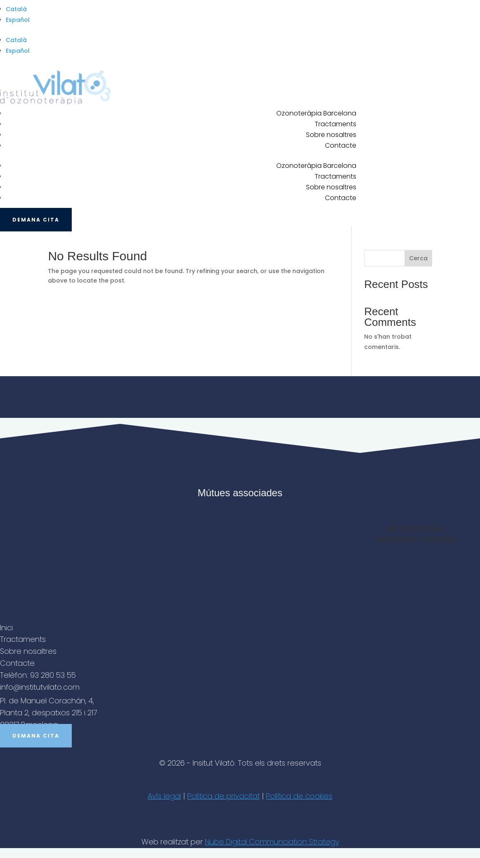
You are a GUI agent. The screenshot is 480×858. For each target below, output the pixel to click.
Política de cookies (299, 796)
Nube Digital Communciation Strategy (272, 842)
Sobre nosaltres (331, 134)
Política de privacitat (223, 796)
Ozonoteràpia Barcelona (316, 113)
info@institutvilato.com (40, 687)
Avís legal (164, 796)
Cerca (418, 258)
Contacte (340, 145)
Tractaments (335, 124)
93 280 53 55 (53, 675)
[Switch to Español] (243, 19)
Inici (6, 627)
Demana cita (35, 219)
